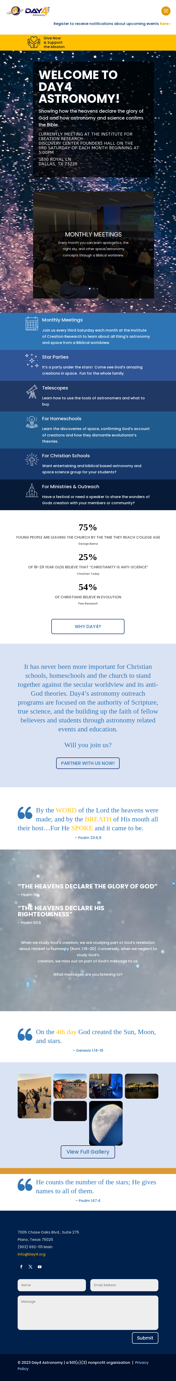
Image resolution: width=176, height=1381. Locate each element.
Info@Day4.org (31, 1254)
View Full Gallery (87, 1151)
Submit (145, 1338)
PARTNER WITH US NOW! (88, 763)
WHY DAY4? (88, 626)
